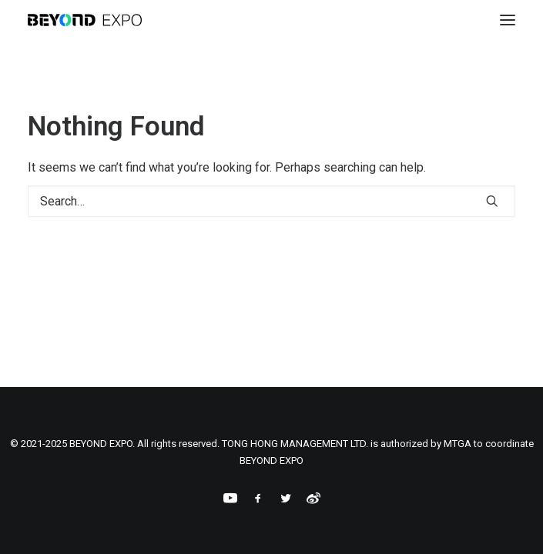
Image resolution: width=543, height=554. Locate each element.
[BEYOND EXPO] (85, 20)
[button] (507, 20)
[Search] (271, 201)
